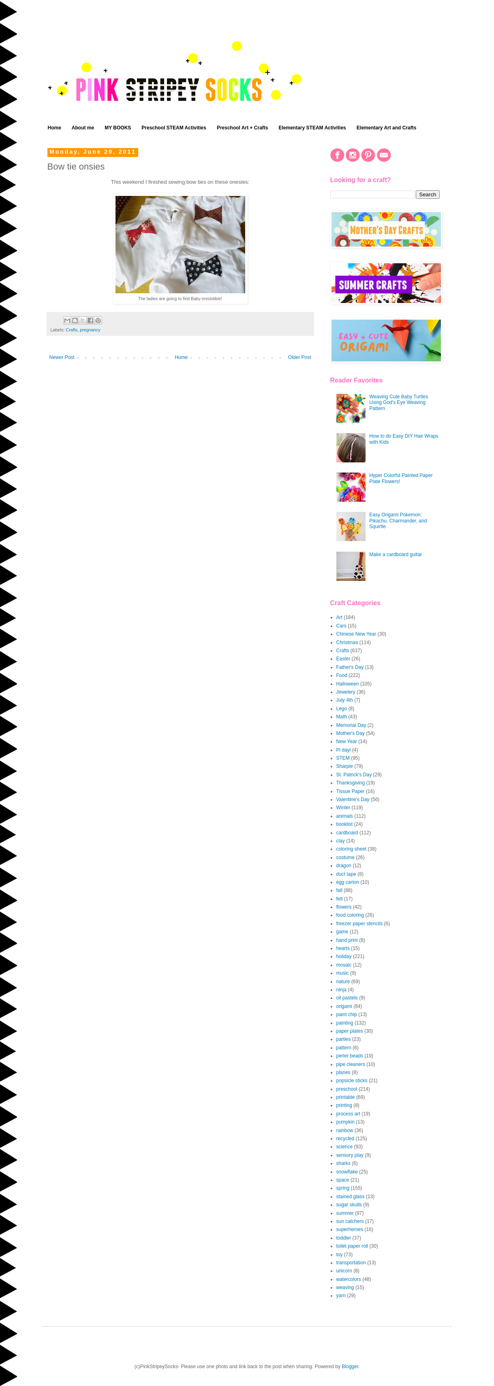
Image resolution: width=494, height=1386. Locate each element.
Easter (343, 659)
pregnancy (90, 329)
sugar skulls (349, 1205)
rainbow (344, 1130)
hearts (343, 948)
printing (344, 1105)
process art (348, 1114)
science (344, 1147)
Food (341, 675)
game (342, 932)
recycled (345, 1138)
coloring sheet (351, 849)
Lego (341, 708)
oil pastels (347, 998)
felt (339, 899)
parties (343, 1039)
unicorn (344, 1271)
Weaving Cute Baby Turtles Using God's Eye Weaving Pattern (398, 402)
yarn (341, 1295)
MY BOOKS (118, 128)
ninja (341, 990)
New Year (346, 741)
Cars (341, 626)
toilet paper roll (352, 1246)
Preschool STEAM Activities (173, 128)
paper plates (349, 1031)
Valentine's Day (353, 799)
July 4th (344, 700)
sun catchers (350, 1221)
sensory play (350, 1155)
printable (345, 1097)
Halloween (347, 684)
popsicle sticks (352, 1080)
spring (343, 1188)
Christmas (347, 642)
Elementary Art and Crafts (387, 128)
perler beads (350, 1056)
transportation (351, 1263)
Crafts (71, 329)
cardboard (347, 833)
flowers (344, 907)
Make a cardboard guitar (395, 554)
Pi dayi (343, 750)
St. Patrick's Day (354, 775)
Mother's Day (350, 733)
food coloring (350, 915)
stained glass (350, 1196)
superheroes (350, 1229)
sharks (343, 1163)
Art (339, 617)
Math (341, 717)
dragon (343, 865)
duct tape (346, 874)
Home (54, 128)
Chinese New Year (356, 634)
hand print (347, 940)
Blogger (350, 1366)
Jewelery (345, 692)
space (342, 1180)
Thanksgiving (350, 783)
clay (340, 841)
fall (339, 890)
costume (345, 857)
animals (344, 816)
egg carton (347, 882)
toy (339, 1254)
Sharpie (344, 766)
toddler (343, 1238)
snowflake (347, 1172)
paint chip (346, 1014)
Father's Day (350, 667)
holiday (344, 956)
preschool (346, 1089)
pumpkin (345, 1122)
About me (83, 128)
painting (344, 1023)
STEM (343, 758)
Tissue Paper (350, 791)
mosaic (344, 965)
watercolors (348, 1279)
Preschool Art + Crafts (242, 128)
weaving (345, 1287)
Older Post (299, 357)
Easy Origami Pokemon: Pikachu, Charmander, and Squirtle (398, 520)
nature (343, 981)
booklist (344, 824)
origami (344, 1006)
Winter (343, 807)
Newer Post (62, 357)
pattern (343, 1048)
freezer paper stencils (359, 923)
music (342, 973)
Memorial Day (351, 725)
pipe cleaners (350, 1064)
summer (345, 1213)
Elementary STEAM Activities (312, 128)
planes (343, 1072)
